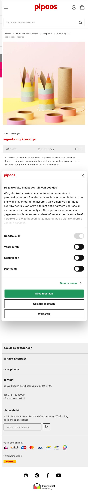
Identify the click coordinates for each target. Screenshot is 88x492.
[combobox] (44, 22)
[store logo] (46, 7)
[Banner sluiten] (82, 175)
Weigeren (44, 313)
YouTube (60, 475)
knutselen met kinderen (27, 33)
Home (8, 33)
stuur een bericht (16, 398)
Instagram (27, 475)
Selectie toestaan (44, 303)
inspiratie (47, 33)
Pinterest (38, 475)
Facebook (49, 475)
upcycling (61, 33)
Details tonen (68, 283)
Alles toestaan (44, 293)
